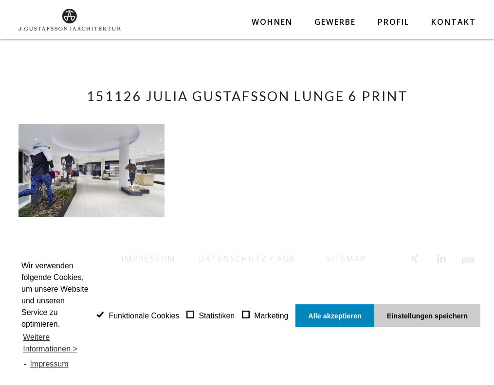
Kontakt (453, 22)
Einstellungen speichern (427, 316)
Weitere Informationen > (50, 343)
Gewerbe (335, 22)
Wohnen (272, 22)
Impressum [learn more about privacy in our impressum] (49, 364)
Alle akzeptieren (335, 316)
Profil (393, 22)
